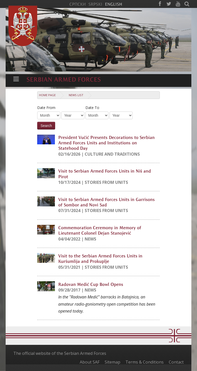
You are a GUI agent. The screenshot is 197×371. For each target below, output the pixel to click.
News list (76, 95)
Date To (92, 107)
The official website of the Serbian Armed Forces (59, 353)
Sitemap (112, 362)
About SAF (90, 362)
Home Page (47, 95)
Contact (176, 362)
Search (46, 126)
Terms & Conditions (144, 362)
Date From (46, 107)
